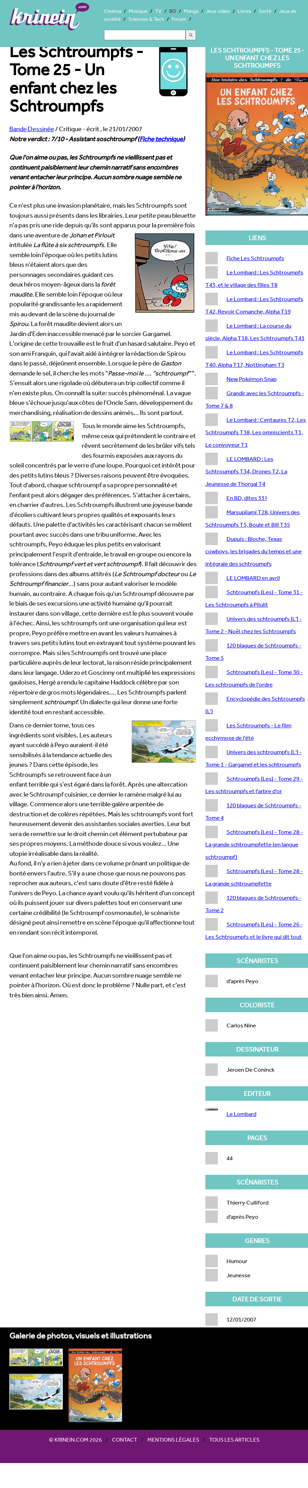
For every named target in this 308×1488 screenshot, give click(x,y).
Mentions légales (173, 1439)
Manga (191, 11)
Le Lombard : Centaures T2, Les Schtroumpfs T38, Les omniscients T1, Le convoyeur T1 (255, 432)
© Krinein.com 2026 (75, 1439)
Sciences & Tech (146, 19)
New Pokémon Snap (251, 378)
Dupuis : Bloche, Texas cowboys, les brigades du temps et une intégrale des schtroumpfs (253, 551)
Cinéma (112, 11)
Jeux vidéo (218, 11)
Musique (138, 11)
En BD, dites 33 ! (246, 497)
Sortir (265, 11)
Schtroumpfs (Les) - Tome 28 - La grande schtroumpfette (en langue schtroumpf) (254, 844)
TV (158, 11)
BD (172, 11)
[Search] (145, 35)
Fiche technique (161, 139)
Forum (179, 19)
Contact (124, 1439)
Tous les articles (234, 1439)
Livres (244, 11)
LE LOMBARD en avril (253, 577)
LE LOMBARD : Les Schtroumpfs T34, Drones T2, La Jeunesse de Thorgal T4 (246, 471)
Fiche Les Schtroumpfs (255, 258)
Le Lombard (241, 1113)
